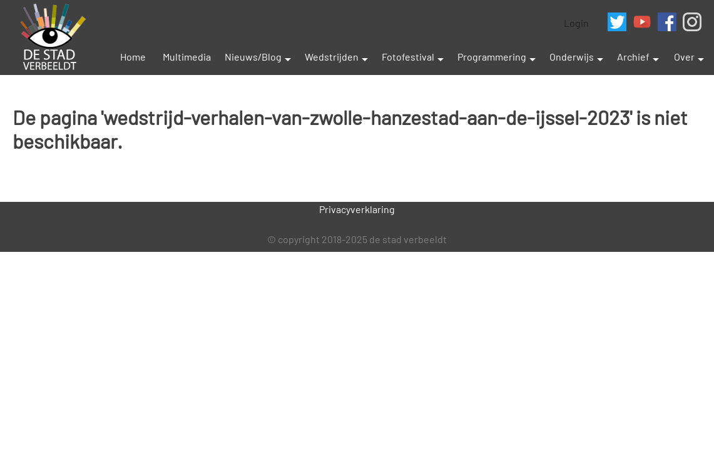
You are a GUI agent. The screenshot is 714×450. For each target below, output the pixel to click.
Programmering (491, 56)
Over (684, 56)
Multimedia (187, 56)
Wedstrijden (332, 56)
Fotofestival (408, 56)
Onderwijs (571, 56)
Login (576, 23)
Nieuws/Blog (253, 56)
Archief (633, 56)
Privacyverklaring (357, 209)
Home (133, 56)
